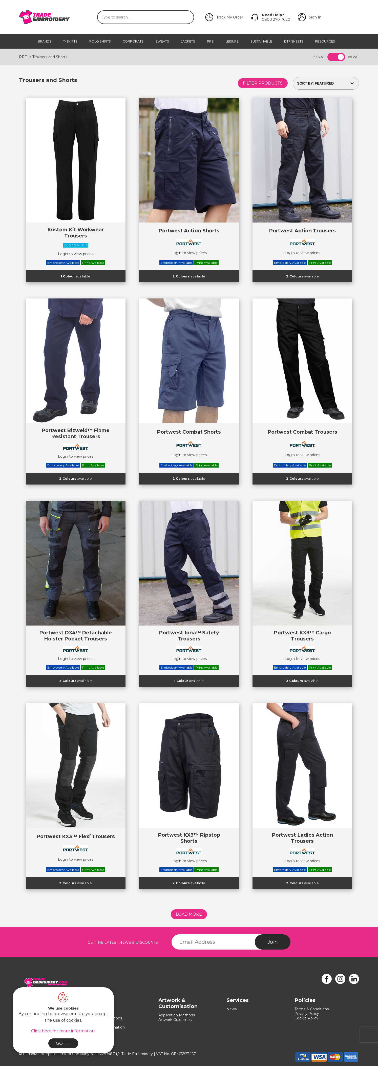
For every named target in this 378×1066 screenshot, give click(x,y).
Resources (325, 41)
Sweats (162, 41)
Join (272, 942)
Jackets (188, 41)
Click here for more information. (63, 1031)
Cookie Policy (306, 1018)
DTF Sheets (293, 41)
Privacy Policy (307, 1013)
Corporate (133, 41)
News (231, 1009)
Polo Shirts (100, 41)
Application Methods (176, 1015)
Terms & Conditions (312, 1009)
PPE (210, 41)
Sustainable (261, 41)
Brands (44, 41)
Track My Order (229, 17)
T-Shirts (70, 41)
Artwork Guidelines (175, 1019)
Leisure (232, 41)
